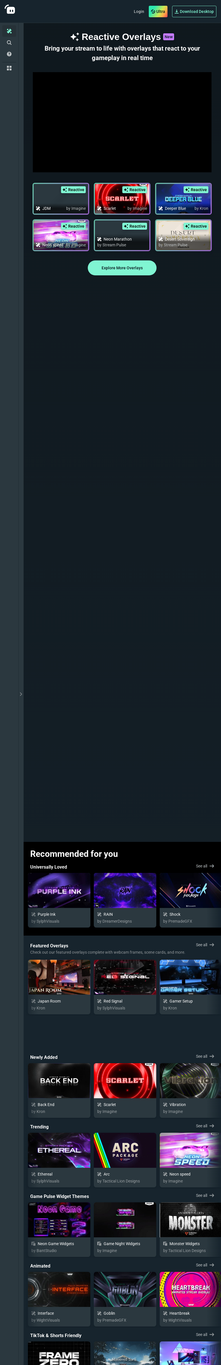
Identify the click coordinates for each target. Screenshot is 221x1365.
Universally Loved (48, 867)
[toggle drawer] (21, 694)
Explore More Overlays (122, 268)
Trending (39, 1093)
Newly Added (44, 1023)
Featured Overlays (49, 946)
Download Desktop (194, 11)
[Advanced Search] (9, 42)
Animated (40, 1232)
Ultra (158, 11)
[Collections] (9, 68)
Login (139, 11)
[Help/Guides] (9, 54)
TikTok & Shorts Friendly (55, 1301)
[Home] (9, 31)
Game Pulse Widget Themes (59, 1162)
